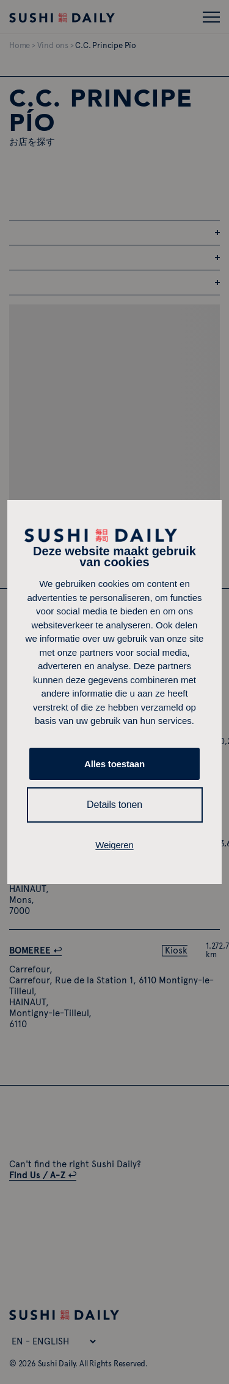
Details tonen (114, 804)
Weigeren (114, 845)
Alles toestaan (114, 764)
